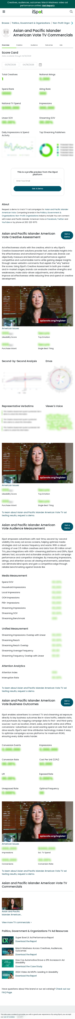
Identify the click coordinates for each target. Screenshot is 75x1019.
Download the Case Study (28, 966)
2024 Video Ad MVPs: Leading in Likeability (36, 972)
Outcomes (49, 45)
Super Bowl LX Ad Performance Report (34, 937)
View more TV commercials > (17, 922)
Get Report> (48, 5)
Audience (34, 45)
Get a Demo (67, 235)
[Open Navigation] (4, 11)
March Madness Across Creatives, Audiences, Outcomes (38, 949)
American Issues (10, 328)
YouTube (6, 222)
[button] (22, 64)
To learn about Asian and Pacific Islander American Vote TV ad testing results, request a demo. (34, 872)
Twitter (60, 219)
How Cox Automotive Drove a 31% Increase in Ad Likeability (39, 961)
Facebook (51, 219)
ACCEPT (20, 1017)
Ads (61, 45)
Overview (5, 45)
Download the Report (26, 941)
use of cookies (9, 1017)
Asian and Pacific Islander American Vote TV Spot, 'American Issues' (11, 913)
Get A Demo (37, 188)
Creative (19, 45)
